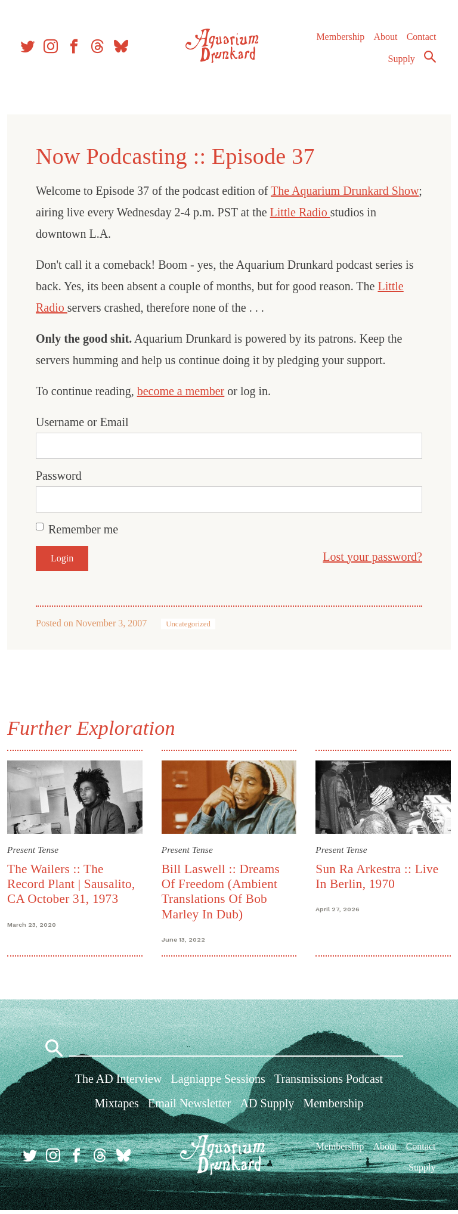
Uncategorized (190, 624)
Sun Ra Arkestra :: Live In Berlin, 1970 (376, 875)
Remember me (85, 529)
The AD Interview (118, 1082)
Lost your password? (370, 556)
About (385, 41)
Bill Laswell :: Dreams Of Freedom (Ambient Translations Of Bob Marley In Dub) (221, 890)
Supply (401, 63)
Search (429, 61)
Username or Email (84, 422)
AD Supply (267, 1107)
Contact (421, 41)
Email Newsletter (189, 1107)
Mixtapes (116, 1107)
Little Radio (336, 212)
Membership (339, 41)
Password (61, 475)
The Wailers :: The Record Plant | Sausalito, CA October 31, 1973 (74, 883)
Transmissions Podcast (328, 1082)
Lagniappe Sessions (218, 1082)
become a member (183, 391)
